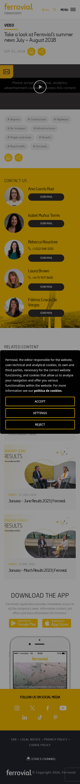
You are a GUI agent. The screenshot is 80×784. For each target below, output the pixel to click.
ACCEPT (40, 401)
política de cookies (47, 391)
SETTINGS (40, 413)
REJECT (40, 424)
